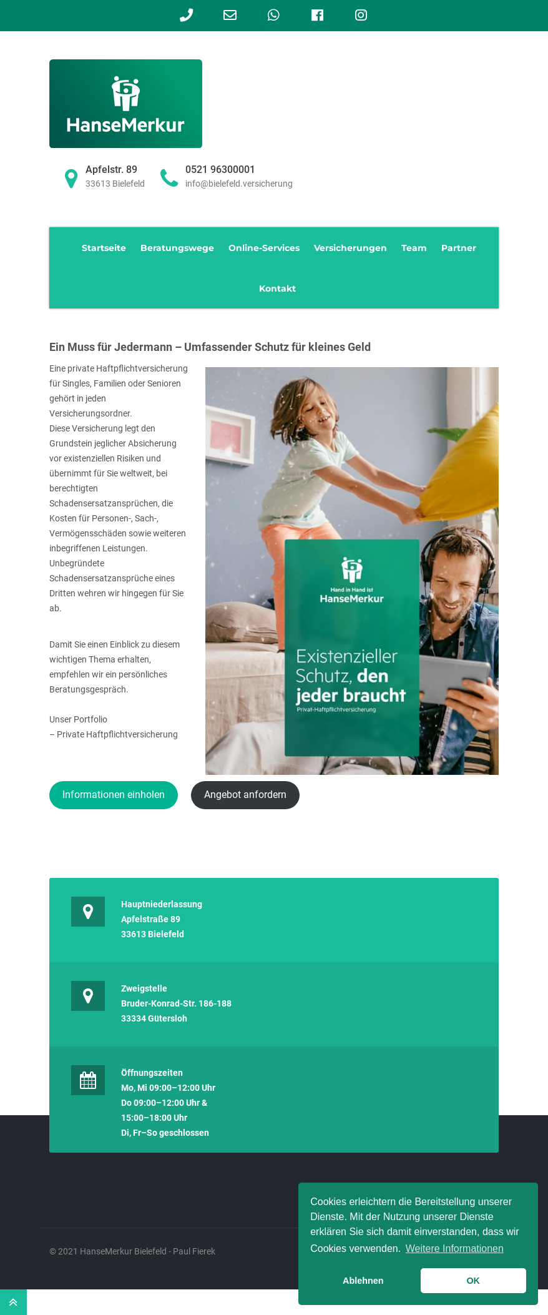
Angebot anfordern (245, 794)
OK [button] (473, 1281)
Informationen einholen (113, 794)
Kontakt (277, 288)
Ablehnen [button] (363, 1281)
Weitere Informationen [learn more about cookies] (455, 1248)
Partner (458, 248)
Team (414, 248)
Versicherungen (350, 248)
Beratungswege (177, 248)
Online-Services (264, 248)
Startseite (104, 248)
